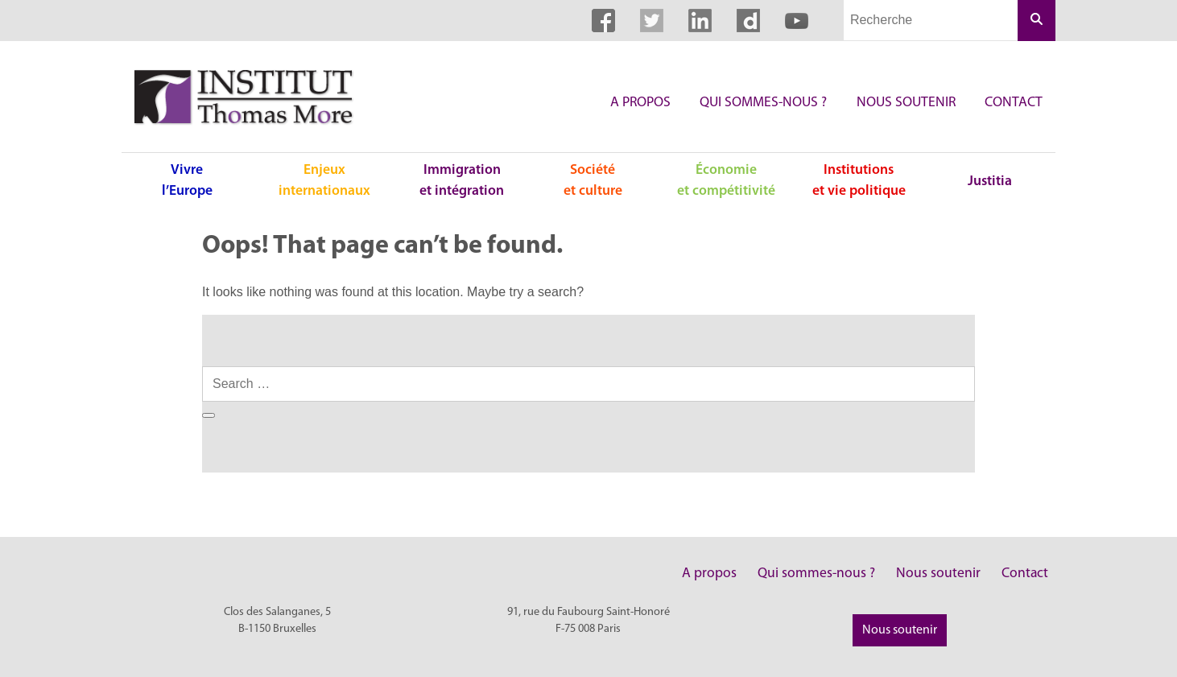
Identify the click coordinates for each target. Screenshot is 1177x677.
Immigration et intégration (461, 180)
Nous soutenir (906, 102)
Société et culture (593, 180)
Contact (1014, 102)
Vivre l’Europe (187, 180)
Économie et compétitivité (726, 180)
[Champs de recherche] (931, 20)
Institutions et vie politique (859, 180)
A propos (640, 102)
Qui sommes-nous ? (763, 102)
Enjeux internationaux (324, 180)
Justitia (990, 181)
